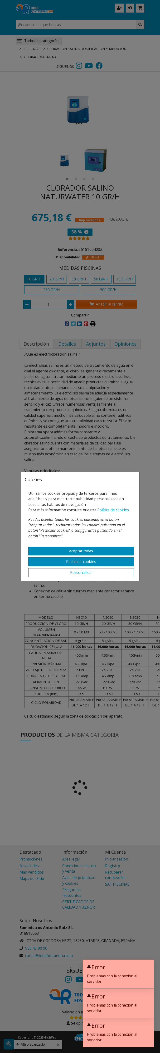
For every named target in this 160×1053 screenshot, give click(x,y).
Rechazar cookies (81, 561)
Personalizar (81, 572)
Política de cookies (113, 510)
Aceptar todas (81, 551)
